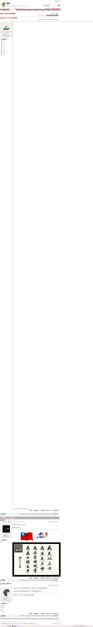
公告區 (42, 10)
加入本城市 (9, 6)
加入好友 (8, 36)
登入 (75, 625)
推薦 (57, 19)
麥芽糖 (6, 534)
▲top (60, 621)
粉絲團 (10, 625)
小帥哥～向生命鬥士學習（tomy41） (17, 521)
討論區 (12, 10)
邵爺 (10, 5)
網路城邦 (59, 1)
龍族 (8, 3)
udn (2, 8)
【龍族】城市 (16, 8)
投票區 (24, 10)
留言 (4, 36)
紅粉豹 (3, 51)
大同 (3, 47)
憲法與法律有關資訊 (10, 13)
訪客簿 (48, 10)
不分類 (7, 8)
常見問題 (14, 623)
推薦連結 (36, 10)
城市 (4, 8)
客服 (34, 623)
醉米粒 (17, 5)
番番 (3, 49)
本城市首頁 (5, 10)
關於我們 (9, 623)
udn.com (59, 623)
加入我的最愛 (20, 6)
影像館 (30, 10)
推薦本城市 (14, 6)
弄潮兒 (3, 52)
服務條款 (19, 623)
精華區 (18, 10)
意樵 (3, 43)
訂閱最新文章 (26, 6)
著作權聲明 (24, 623)
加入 (78, 625)
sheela (24, 5)
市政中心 (55, 10)
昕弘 (21, 5)
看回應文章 (42, 15)
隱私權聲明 (30, 623)
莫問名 (3, 45)
